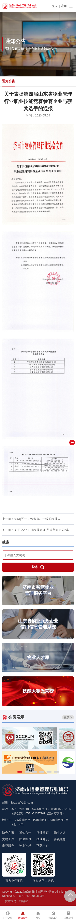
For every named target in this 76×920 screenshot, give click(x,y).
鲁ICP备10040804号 (32, 895)
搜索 (38, 567)
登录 (55, 6)
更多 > (68, 717)
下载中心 (42, 845)
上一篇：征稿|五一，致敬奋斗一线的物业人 (31, 519)
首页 (38, 915)
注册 (64, 6)
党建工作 (8, 839)
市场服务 (8, 845)
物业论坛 (25, 845)
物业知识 (42, 839)
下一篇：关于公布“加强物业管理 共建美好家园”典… (37, 530)
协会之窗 (8, 832)
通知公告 (8, 81)
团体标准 (25, 839)
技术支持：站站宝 (16, 901)
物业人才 (60, 832)
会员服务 (60, 839)
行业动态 (42, 832)
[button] (19, 772)
